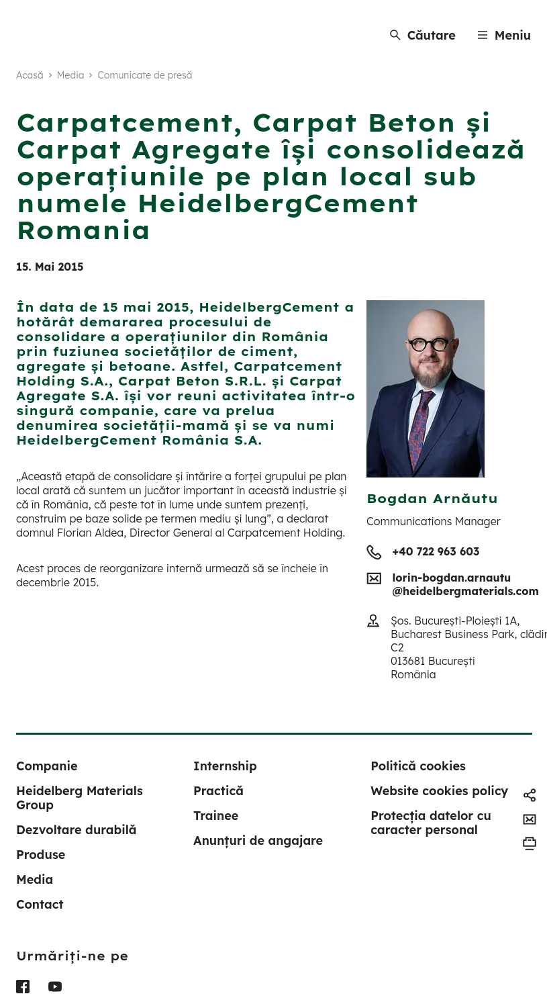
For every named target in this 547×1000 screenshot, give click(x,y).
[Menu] (504, 35)
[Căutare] (423, 35)
